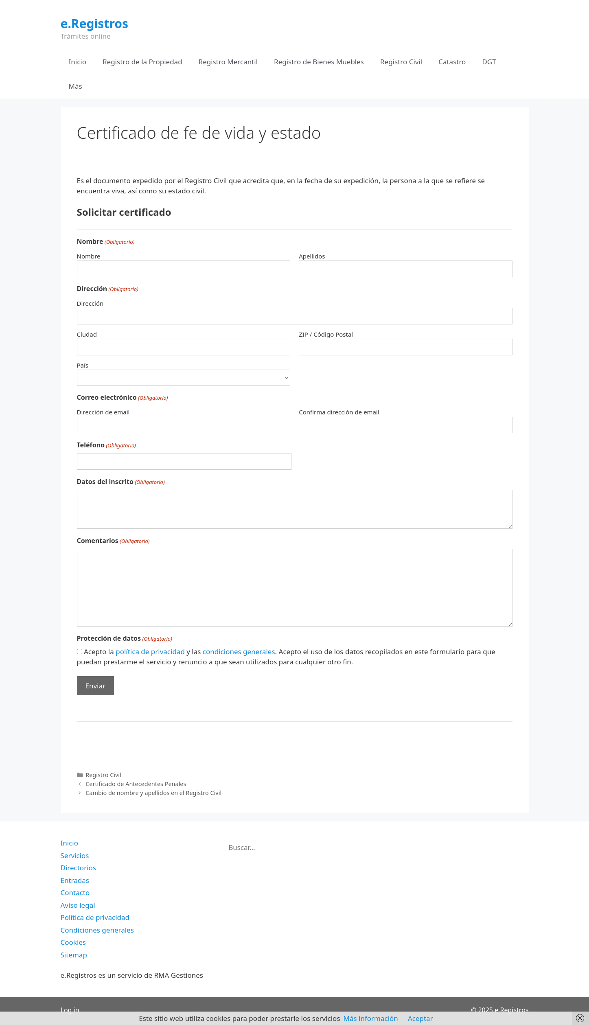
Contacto (75, 892)
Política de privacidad (95, 917)
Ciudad (87, 334)
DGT (489, 61)
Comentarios (113, 540)
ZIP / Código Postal (326, 334)
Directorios (78, 867)
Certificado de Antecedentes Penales (135, 784)
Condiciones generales (97, 930)
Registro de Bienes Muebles (319, 61)
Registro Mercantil (228, 61)
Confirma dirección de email (339, 412)
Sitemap (74, 954)
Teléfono (106, 445)
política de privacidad (150, 651)
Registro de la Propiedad (142, 61)
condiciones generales (239, 651)
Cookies (73, 942)
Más (75, 86)
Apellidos (312, 256)
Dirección (90, 303)
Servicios (75, 855)
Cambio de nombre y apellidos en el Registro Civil (153, 793)
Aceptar (420, 1018)
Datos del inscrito (121, 481)
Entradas (75, 880)
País (83, 365)
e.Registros (95, 23)
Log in (70, 1009)
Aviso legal (78, 905)
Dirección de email (103, 412)
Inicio (78, 61)
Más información (371, 1018)
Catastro (452, 61)
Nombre (89, 256)
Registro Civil (401, 61)
